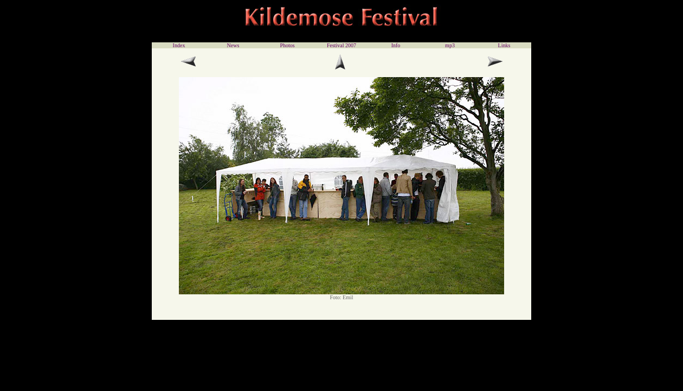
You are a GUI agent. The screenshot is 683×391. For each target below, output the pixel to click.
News (233, 45)
